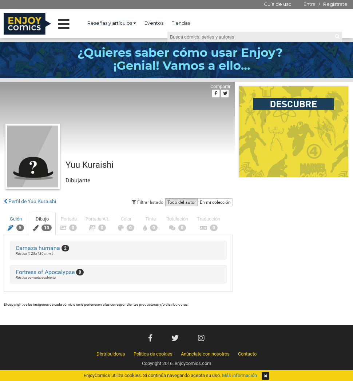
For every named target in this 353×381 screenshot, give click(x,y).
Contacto (247, 354)
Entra (310, 4)
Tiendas (181, 23)
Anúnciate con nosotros (205, 354)
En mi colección (215, 202)
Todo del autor (181, 202)
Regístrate (335, 4)
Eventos (153, 23)
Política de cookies (153, 354)
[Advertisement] (68, 253)
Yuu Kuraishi (90, 165)
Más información (239, 375)
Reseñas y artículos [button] (111, 23)
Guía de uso (277, 4)
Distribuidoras (110, 354)
